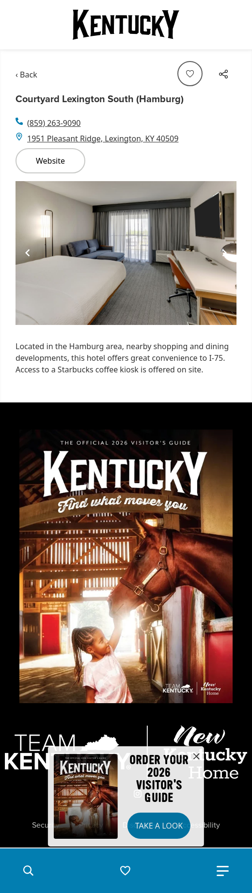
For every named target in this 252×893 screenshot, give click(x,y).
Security (46, 825)
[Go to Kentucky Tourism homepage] (126, 25)
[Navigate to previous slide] (27, 253)
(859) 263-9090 (53, 123)
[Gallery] (126, 253)
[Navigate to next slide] (224, 253)
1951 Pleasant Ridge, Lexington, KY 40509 (102, 138)
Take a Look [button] (159, 825)
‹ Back (26, 74)
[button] (28, 870)
